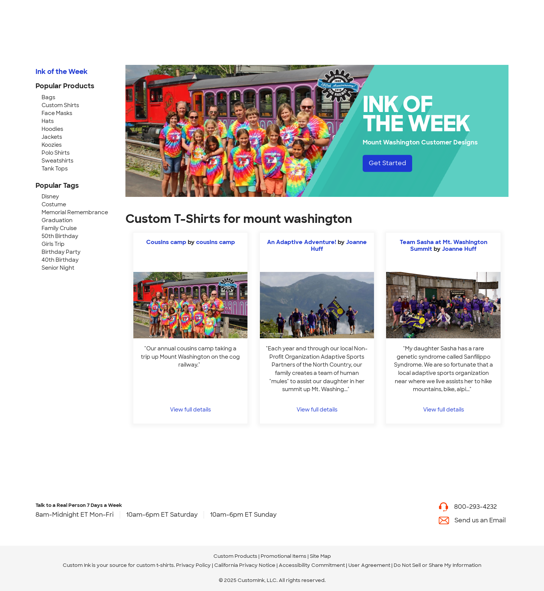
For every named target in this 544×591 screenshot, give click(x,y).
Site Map (320, 556)
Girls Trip (53, 244)
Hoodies (52, 129)
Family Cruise (59, 228)
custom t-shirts (155, 565)
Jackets (52, 137)
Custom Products (235, 556)
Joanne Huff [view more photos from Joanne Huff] (459, 249)
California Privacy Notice (244, 565)
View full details (190, 409)
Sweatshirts (57, 160)
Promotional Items (283, 556)
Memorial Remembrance (75, 212)
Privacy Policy (193, 565)
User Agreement (369, 565)
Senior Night (58, 267)
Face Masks (57, 113)
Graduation (57, 220)
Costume (54, 204)
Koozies (52, 144)
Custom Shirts (60, 105)
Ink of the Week (62, 71)
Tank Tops (55, 168)
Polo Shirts (56, 152)
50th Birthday (60, 236)
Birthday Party (61, 252)
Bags (48, 97)
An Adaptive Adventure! (302, 242)
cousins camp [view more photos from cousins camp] (215, 242)
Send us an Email (480, 520)
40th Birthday (60, 259)
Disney (50, 196)
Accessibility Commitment (312, 565)
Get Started (387, 163)
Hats (48, 121)
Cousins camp (166, 242)
